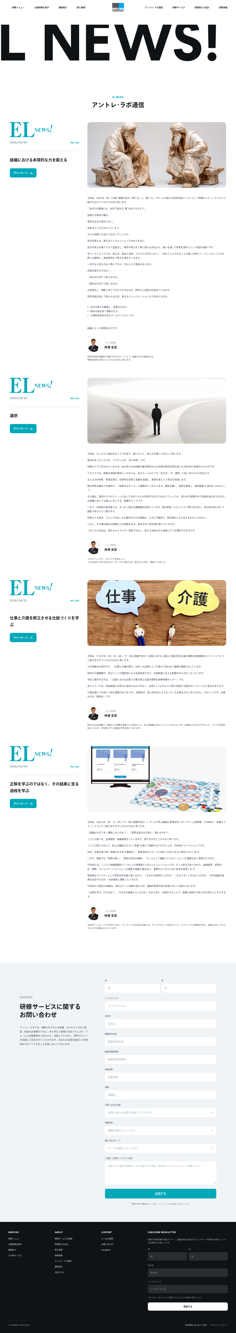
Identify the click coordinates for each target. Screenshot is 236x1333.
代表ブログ (59, 1272)
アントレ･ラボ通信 (63, 1261)
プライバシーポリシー (157, 1297)
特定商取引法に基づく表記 (196, 1325)
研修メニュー (14, 1239)
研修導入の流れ (62, 1244)
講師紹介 (12, 1250)
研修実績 (59, 1255)
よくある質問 (107, 1239)
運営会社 (59, 1267)
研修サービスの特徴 (63, 1239)
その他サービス (15, 1255)
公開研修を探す (15, 1244)
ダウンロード (23, 173)
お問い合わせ (107, 1244)
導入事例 (59, 1250)
